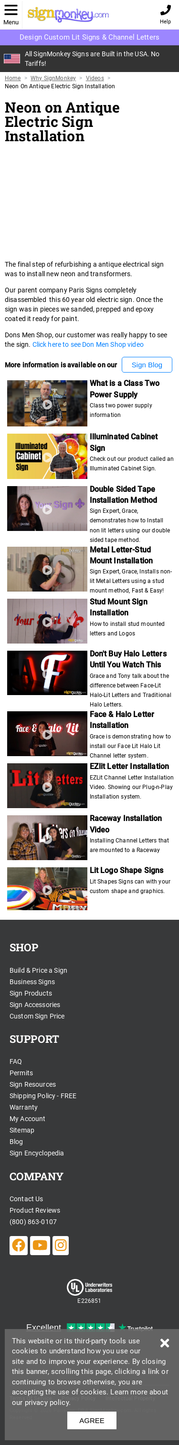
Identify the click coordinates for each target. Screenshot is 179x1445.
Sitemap (22, 1130)
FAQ (16, 1061)
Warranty (24, 1107)
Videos (95, 78)
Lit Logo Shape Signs (127, 870)
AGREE (92, 1420)
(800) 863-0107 (33, 1222)
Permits (21, 1073)
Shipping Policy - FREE (43, 1096)
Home (13, 78)
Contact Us (26, 1199)
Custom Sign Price (37, 1016)
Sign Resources (33, 1084)
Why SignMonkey (53, 78)
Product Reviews (35, 1210)
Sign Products (31, 993)
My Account (28, 1119)
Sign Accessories (35, 1004)
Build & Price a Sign (38, 970)
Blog (16, 1141)
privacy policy (47, 1402)
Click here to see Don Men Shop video (88, 344)
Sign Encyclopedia (37, 1153)
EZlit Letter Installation (129, 766)
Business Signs (32, 982)
